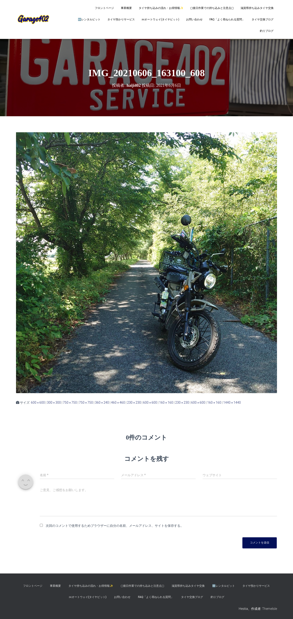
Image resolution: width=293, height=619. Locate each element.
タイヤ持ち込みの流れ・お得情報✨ (161, 8)
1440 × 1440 (232, 402)
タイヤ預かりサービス (121, 19)
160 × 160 (166, 402)
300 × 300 (54, 402)
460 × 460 (118, 402)
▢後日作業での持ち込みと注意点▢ (212, 8)
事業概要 (126, 8)
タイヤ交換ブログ (263, 19)
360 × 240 (102, 402)
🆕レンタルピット (89, 19)
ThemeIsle (269, 609)
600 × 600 (38, 402)
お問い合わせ (194, 19)
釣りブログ (267, 30)
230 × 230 (134, 402)
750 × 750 (70, 402)
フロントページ (104, 8)
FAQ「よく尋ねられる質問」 (227, 19)
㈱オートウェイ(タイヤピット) (160, 19)
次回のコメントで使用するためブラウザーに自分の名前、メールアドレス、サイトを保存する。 (115, 525)
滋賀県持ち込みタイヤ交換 (257, 8)
